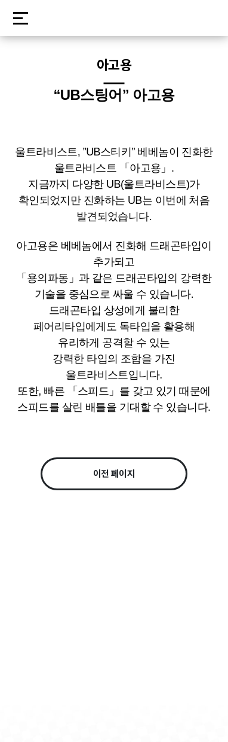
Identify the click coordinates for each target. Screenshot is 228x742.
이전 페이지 (114, 474)
